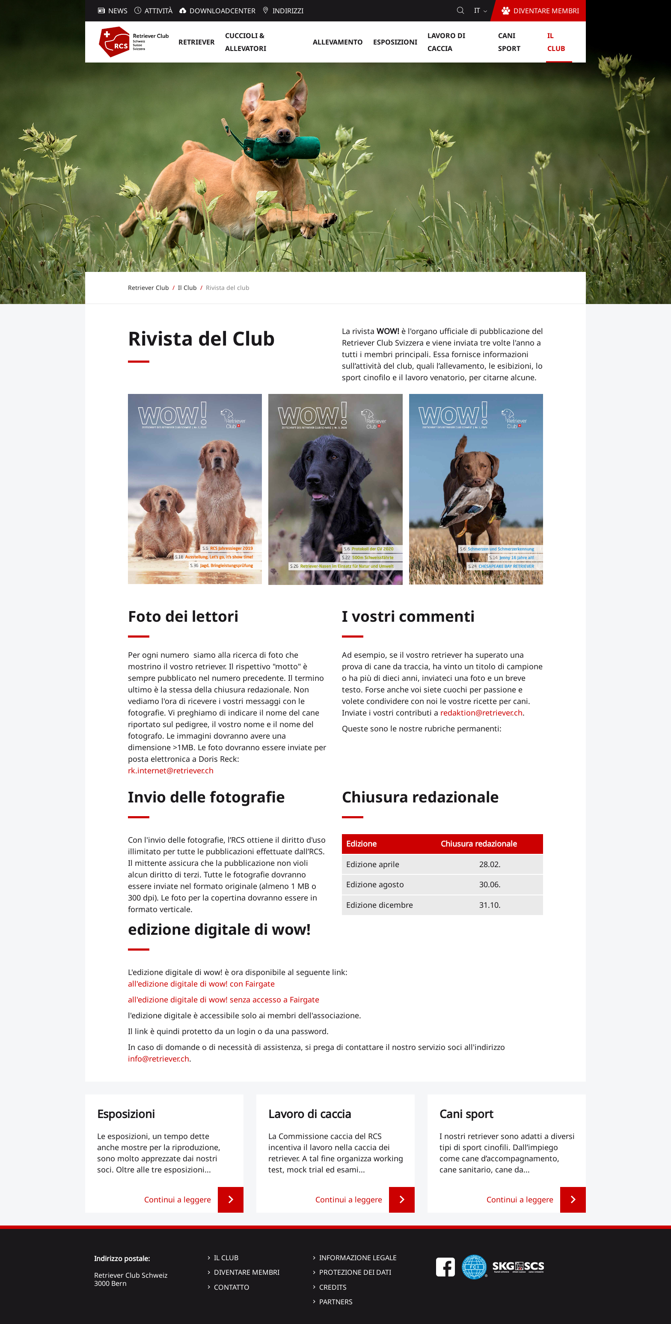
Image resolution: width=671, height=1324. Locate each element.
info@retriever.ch (158, 1058)
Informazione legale (358, 1257)
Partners (336, 1301)
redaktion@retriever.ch (481, 712)
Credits (333, 1287)
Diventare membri (246, 1272)
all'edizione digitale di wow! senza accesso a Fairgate (223, 999)
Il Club (226, 1257)
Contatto (231, 1287)
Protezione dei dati (355, 1272)
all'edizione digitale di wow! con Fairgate (201, 983)
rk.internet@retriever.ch (171, 770)
